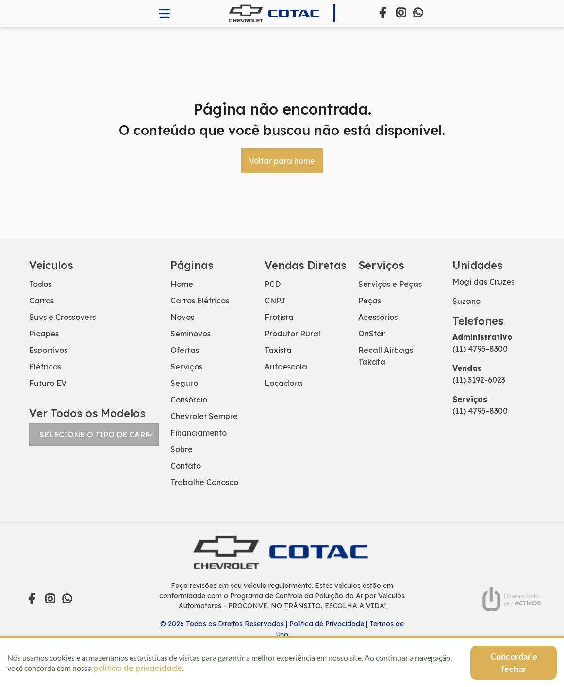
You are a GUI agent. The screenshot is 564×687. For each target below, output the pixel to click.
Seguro (184, 383)
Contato (185, 465)
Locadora (283, 383)
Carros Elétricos (199, 300)
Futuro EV (47, 383)
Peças (369, 300)
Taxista (278, 350)
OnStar (371, 333)
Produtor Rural (292, 333)
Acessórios (378, 317)
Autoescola (286, 366)
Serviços (186, 366)
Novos (182, 317)
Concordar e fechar (513, 662)
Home (181, 284)
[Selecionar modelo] (94, 434)
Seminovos (190, 333)
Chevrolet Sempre (204, 416)
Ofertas (184, 350)
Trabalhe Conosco (204, 482)
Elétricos (45, 366)
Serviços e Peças (390, 284)
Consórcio (188, 399)
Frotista (279, 317)
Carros (41, 300)
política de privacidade (137, 668)
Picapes (44, 333)
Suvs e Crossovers (62, 317)
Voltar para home (282, 161)
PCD (273, 284)
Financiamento (198, 432)
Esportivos (48, 350)
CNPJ (275, 300)
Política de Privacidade (326, 624)
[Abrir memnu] (164, 13)
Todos (40, 284)
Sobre (181, 449)
